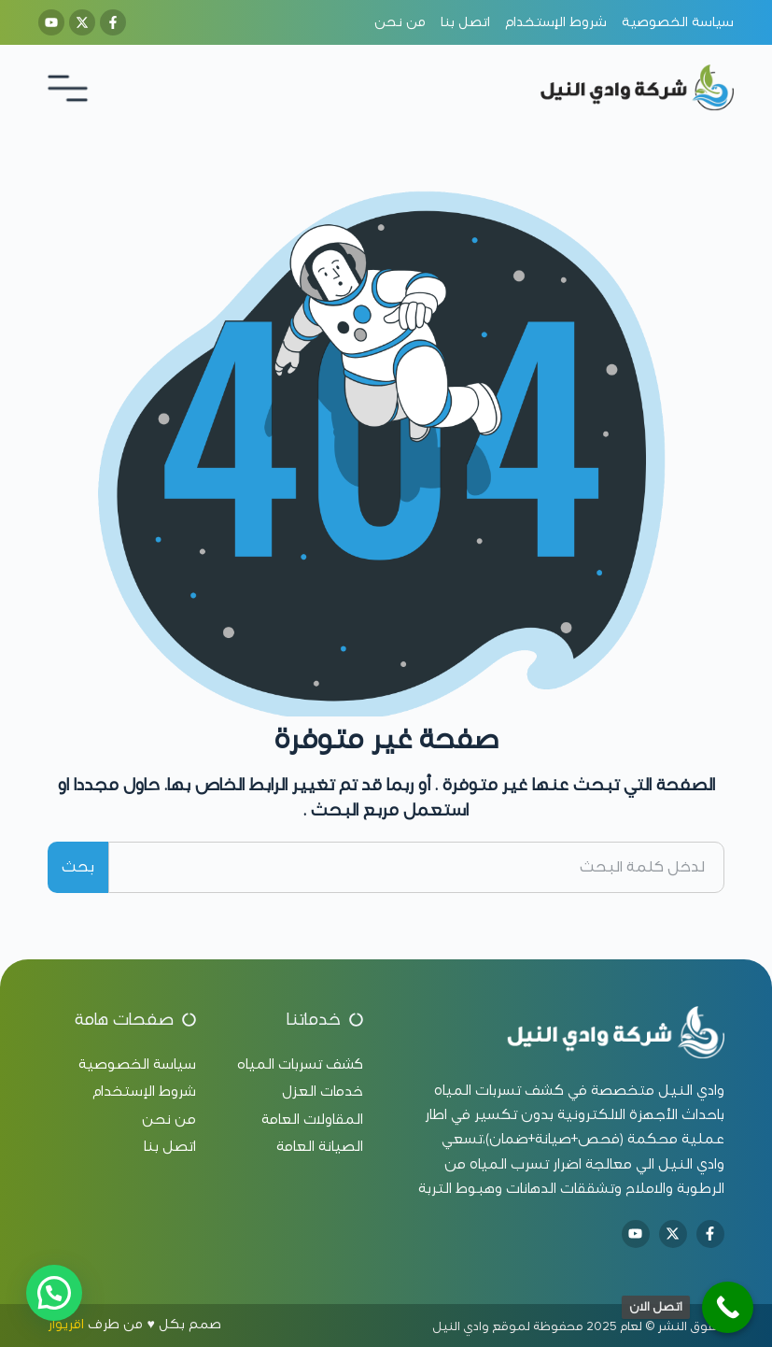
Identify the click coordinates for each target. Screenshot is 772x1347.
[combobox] (415, 868)
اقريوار (66, 1324)
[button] (54, 1293)
